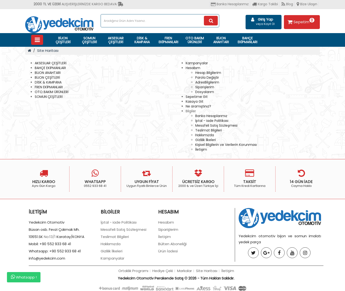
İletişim (201, 149)
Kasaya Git (194, 101)
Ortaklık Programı (133, 270)
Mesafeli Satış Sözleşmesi (216, 125)
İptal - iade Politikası (211, 120)
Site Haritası (47, 50)
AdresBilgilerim (207, 82)
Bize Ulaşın (307, 4)
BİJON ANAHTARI (221, 40)
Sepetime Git (197, 96)
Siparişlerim (204, 87)
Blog (287, 4)
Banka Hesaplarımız (230, 4)
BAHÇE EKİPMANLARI (247, 40)
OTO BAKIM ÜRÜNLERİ (194, 40)
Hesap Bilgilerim (208, 72)
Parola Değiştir (207, 77)
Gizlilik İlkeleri (205, 139)
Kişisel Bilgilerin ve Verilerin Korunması (226, 144)
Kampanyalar (197, 63)
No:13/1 (50, 236)
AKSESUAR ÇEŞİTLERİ (116, 40)
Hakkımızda (204, 135)
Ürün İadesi (168, 251)
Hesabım (193, 67)
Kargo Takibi (265, 4)
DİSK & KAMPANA (142, 40)
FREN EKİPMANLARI (168, 40)
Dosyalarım (204, 91)
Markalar (184, 270)
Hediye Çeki (162, 270)
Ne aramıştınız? (198, 106)
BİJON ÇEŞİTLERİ (63, 40)
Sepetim (300, 21)
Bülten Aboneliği (172, 243)
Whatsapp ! (24, 277)
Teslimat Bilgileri (208, 130)
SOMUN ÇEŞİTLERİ (89, 40)
